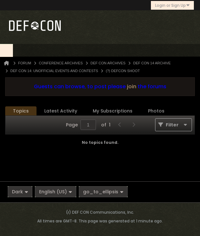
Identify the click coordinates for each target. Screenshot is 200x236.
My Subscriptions (112, 111)
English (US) (55, 191)
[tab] (21, 111)
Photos (156, 111)
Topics (21, 111)
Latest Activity (60, 111)
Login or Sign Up (172, 5)
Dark (20, 191)
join (131, 86)
